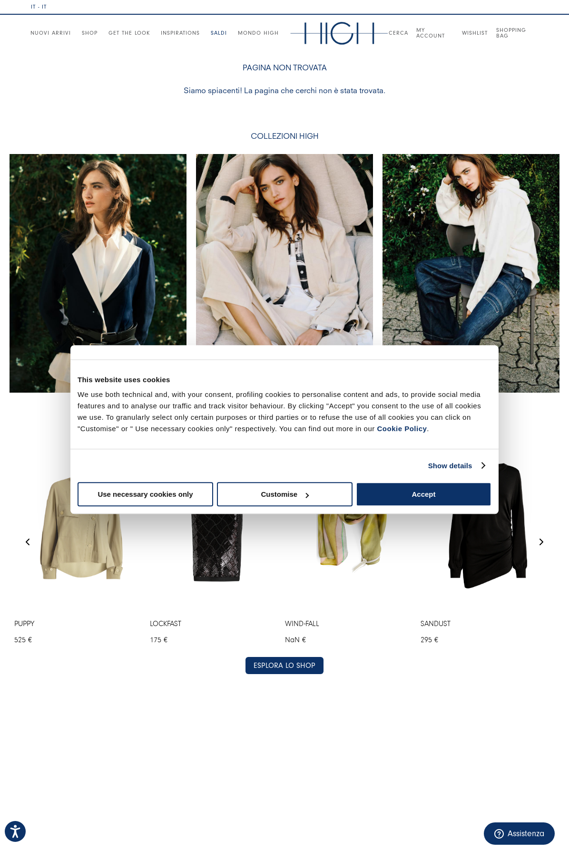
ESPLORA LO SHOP (284, 665)
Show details (450, 466)
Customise (285, 494)
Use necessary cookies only (145, 494)
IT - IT (39, 6)
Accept (423, 494)
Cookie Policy (402, 429)
